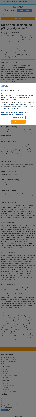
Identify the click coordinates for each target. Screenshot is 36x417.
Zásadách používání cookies (9, 108)
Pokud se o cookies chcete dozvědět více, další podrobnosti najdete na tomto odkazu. (15, 114)
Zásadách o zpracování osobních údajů (13, 104)
